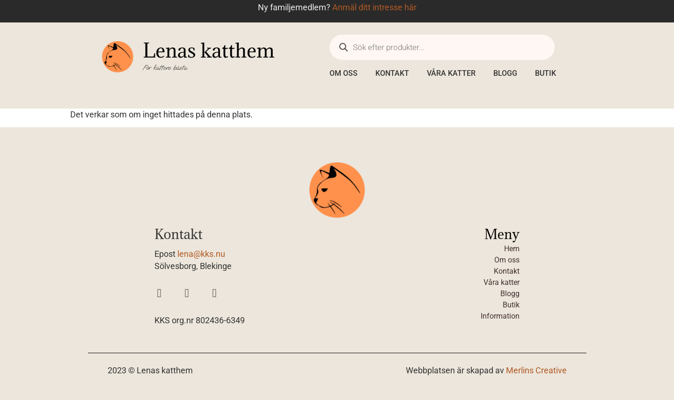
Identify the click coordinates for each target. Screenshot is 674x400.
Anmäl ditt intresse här (374, 7)
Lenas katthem (208, 50)
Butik (545, 73)
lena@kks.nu (201, 254)
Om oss (344, 73)
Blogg (505, 73)
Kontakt (392, 73)
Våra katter (451, 73)
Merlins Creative (536, 370)
